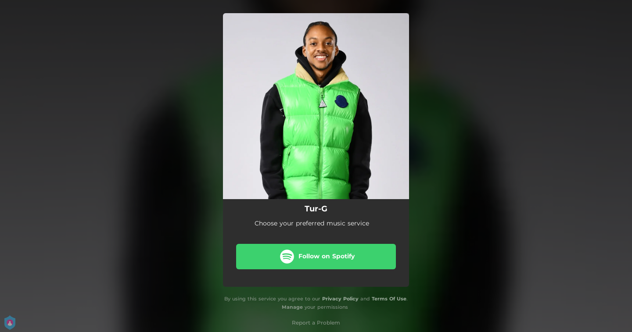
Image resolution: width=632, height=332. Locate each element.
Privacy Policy (340, 299)
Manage (292, 307)
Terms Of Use (389, 299)
